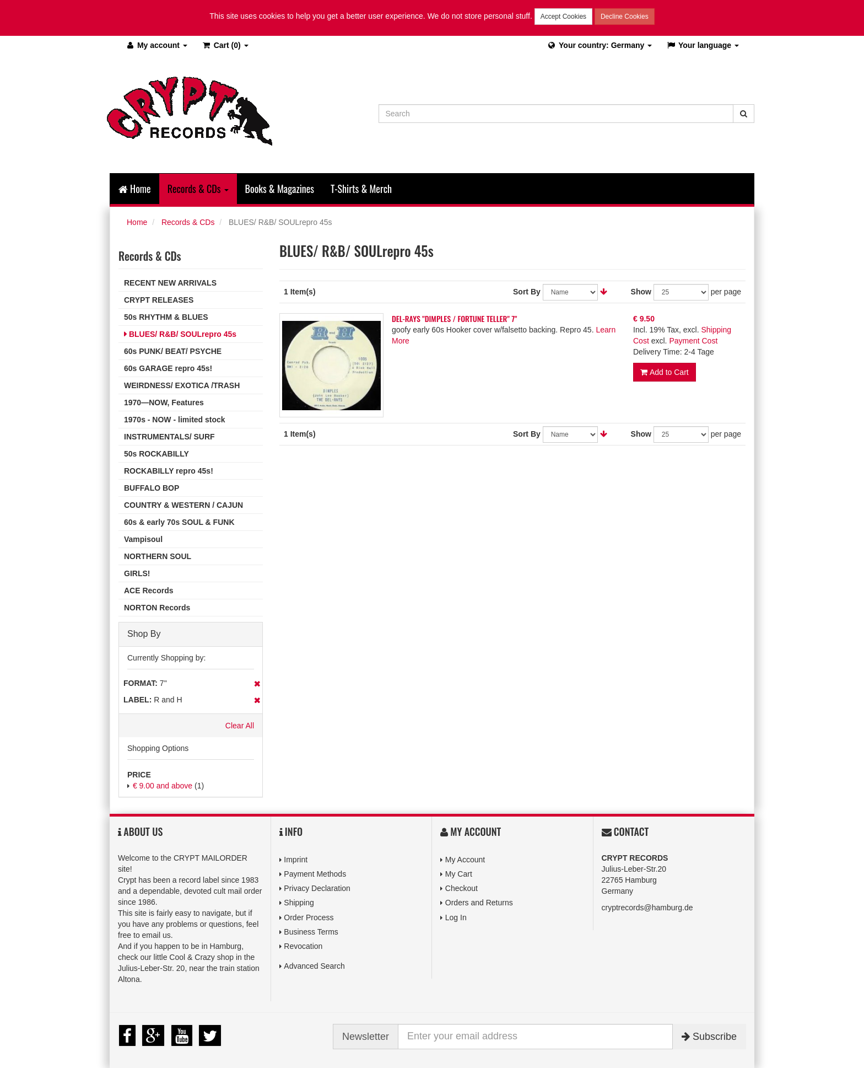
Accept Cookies (563, 16)
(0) (225, 45)
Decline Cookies (625, 16)
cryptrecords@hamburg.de (647, 907)
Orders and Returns (479, 902)
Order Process (308, 917)
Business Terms (311, 931)
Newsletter (365, 1036)
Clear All (239, 725)
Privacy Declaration (317, 888)
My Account (465, 859)
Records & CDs (187, 222)
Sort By (527, 291)
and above (162, 785)
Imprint (295, 859)
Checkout (461, 888)
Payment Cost (693, 340)
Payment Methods (315, 874)
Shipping (299, 902)
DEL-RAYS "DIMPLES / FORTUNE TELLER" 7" (454, 318)
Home (134, 188)
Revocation (303, 946)
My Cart (458, 874)
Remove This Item (257, 684)
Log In (456, 917)
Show (641, 291)
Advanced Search (314, 966)
